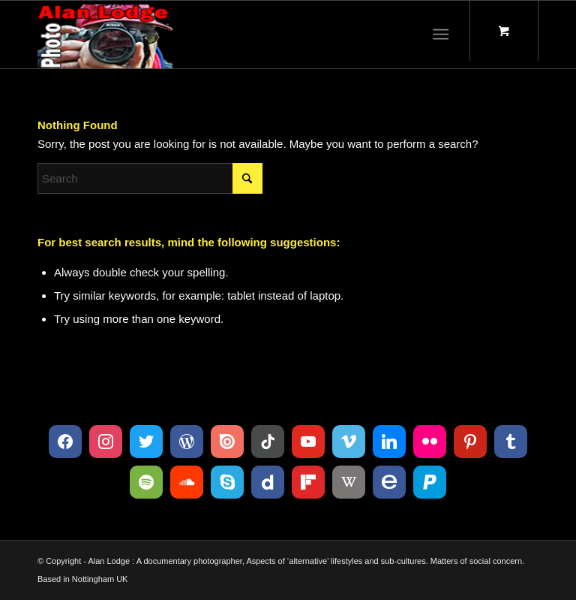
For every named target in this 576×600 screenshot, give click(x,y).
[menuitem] (444, 34)
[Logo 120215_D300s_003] (105, 34)
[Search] (150, 178)
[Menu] (441, 34)
